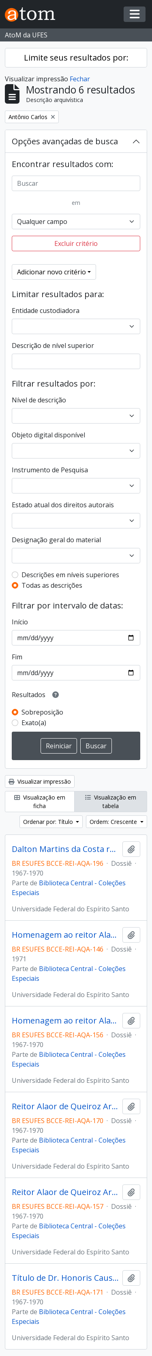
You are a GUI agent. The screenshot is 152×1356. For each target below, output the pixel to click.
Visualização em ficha (39, 801)
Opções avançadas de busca (65, 141)
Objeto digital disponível (48, 434)
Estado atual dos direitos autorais (63, 504)
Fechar (80, 78)
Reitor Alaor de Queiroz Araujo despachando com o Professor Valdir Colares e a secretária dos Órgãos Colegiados (65, 1192)
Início (20, 621)
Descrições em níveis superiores (70, 574)
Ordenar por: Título (49, 822)
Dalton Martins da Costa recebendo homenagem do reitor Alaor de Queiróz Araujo (65, 849)
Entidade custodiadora (45, 310)
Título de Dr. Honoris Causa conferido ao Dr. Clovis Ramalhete (65, 1278)
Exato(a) (33, 722)
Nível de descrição (39, 400)
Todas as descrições (51, 585)
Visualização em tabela (110, 801)
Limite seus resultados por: (76, 57)
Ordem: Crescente (114, 822)
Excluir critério (76, 243)
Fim (17, 656)
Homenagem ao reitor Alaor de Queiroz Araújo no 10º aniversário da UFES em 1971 (65, 935)
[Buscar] (76, 183)
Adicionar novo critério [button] (51, 271)
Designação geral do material (56, 539)
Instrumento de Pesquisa (50, 469)
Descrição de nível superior (53, 345)
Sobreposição (42, 712)
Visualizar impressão (40, 781)
